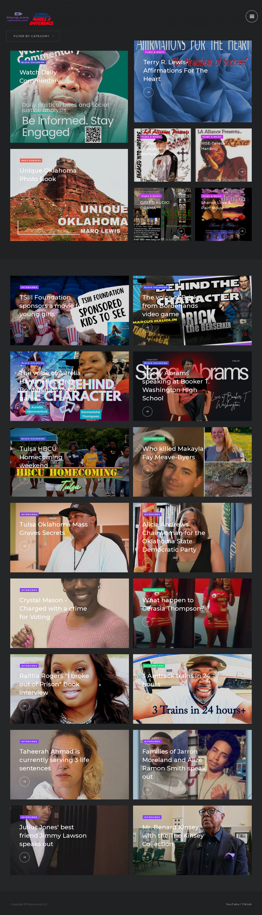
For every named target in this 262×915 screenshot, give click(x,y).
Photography (31, 160)
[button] (252, 16)
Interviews (29, 287)
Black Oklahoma (33, 62)
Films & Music (155, 52)
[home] (17, 15)
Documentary (154, 439)
